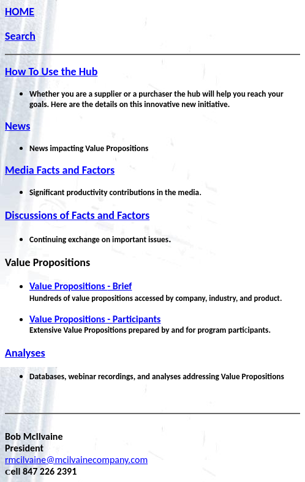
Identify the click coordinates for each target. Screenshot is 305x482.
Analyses (25, 353)
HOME (19, 11)
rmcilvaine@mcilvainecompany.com (76, 459)
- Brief (80, 286)
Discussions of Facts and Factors (77, 215)
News (17, 126)
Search (20, 36)
